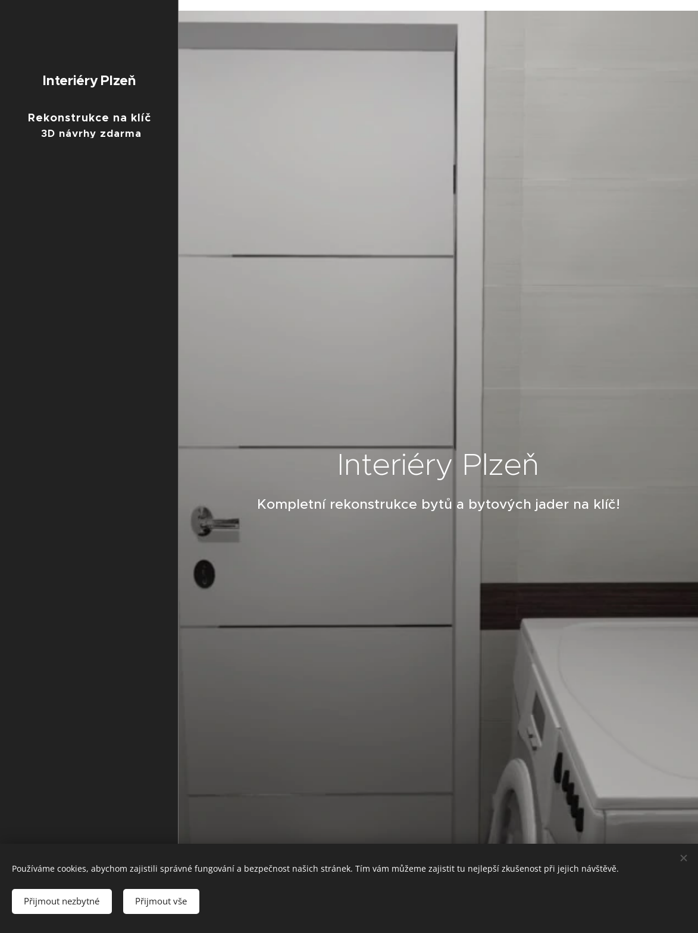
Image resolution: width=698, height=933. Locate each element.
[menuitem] (89, 473)
